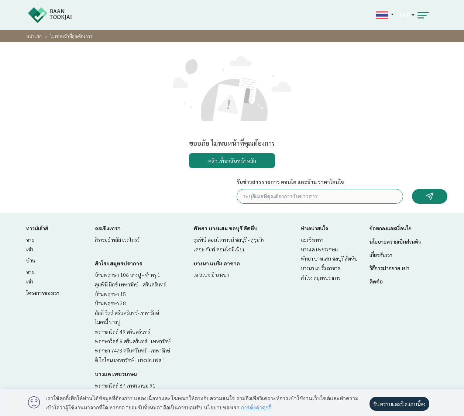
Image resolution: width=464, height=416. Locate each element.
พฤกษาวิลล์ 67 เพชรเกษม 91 (125, 385)
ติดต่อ (376, 281)
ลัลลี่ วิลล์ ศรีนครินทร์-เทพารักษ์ (127, 312)
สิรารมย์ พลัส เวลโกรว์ (117, 239)
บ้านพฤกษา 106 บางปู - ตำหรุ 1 (127, 274)
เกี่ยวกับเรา (381, 254)
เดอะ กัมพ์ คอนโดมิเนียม (219, 249)
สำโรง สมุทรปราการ (118, 263)
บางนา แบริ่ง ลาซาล (216, 263)
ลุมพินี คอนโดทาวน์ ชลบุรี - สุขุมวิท (229, 239)
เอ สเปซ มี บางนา (211, 274)
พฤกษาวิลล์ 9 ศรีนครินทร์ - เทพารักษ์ (133, 341)
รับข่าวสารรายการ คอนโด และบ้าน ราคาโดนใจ (290, 181)
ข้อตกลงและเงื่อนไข (391, 228)
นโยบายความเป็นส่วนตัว (395, 241)
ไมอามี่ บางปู (107, 322)
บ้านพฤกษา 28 (110, 303)
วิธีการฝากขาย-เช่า (389, 268)
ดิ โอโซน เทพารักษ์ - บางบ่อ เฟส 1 (130, 360)
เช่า (29, 249)
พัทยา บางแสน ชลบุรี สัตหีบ (225, 228)
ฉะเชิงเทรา (108, 228)
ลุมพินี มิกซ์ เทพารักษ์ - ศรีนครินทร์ (130, 284)
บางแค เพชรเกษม (116, 374)
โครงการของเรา (42, 292)
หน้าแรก (34, 36)
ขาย (30, 239)
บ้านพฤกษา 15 (110, 293)
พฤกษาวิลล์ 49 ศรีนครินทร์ (122, 331)
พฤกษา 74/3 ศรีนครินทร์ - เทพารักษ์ (132, 350)
